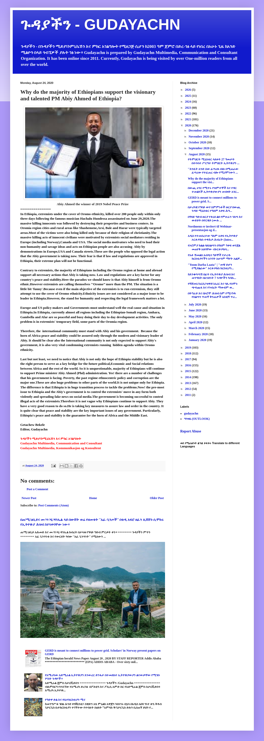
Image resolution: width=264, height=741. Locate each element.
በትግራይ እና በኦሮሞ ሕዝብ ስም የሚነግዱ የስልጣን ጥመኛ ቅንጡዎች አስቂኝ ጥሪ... (212, 295)
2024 (188, 101)
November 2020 (199, 136)
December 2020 (199, 130)
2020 (188, 125)
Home (93, 498)
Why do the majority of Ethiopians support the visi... (210, 180)
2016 (188, 365)
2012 (188, 389)
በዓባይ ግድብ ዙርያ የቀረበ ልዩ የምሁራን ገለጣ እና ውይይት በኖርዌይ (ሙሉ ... (215, 218)
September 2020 (199, 148)
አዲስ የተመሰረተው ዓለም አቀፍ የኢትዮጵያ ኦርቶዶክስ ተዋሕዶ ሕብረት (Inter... (212, 237)
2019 (188, 347)
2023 (188, 107)
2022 (188, 113)
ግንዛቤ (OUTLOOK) (197, 419)
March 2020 (197, 328)
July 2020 (195, 304)
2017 (188, 359)
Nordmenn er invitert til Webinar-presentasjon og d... (210, 228)
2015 (188, 371)
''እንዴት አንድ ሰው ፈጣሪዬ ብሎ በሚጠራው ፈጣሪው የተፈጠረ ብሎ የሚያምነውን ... (213, 170)
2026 (188, 89)
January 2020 (198, 340)
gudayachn (191, 413)
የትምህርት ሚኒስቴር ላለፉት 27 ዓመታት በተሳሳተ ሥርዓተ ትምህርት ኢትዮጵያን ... (213, 161)
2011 (188, 395)
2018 (188, 353)
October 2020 (198, 142)
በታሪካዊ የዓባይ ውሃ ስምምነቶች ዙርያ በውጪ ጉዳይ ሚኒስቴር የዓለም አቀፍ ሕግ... (214, 209)
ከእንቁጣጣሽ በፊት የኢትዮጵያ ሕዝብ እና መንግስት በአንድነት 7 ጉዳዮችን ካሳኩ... (212, 276)
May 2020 (195, 316)
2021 (188, 119)
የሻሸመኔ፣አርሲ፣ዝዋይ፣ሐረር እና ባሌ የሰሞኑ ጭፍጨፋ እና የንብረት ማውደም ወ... (213, 285)
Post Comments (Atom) (53, 505)
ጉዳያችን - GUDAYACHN (100, 24)
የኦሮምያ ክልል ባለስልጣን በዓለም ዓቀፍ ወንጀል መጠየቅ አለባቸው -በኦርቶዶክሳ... (214, 247)
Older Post (157, 498)
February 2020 (199, 334)
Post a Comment (37, 489)
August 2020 (197, 154)
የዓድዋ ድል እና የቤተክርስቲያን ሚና (65, 699)
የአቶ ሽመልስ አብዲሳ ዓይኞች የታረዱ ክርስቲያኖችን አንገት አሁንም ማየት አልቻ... (215, 256)
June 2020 (196, 310)
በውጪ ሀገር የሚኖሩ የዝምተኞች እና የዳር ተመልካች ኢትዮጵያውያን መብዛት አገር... (213, 189)
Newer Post (29, 498)
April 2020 (196, 322)
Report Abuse (190, 431)
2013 (188, 383)
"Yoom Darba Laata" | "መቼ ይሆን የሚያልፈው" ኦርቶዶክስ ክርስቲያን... (211, 266)
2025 (188, 96)
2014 (188, 377)
